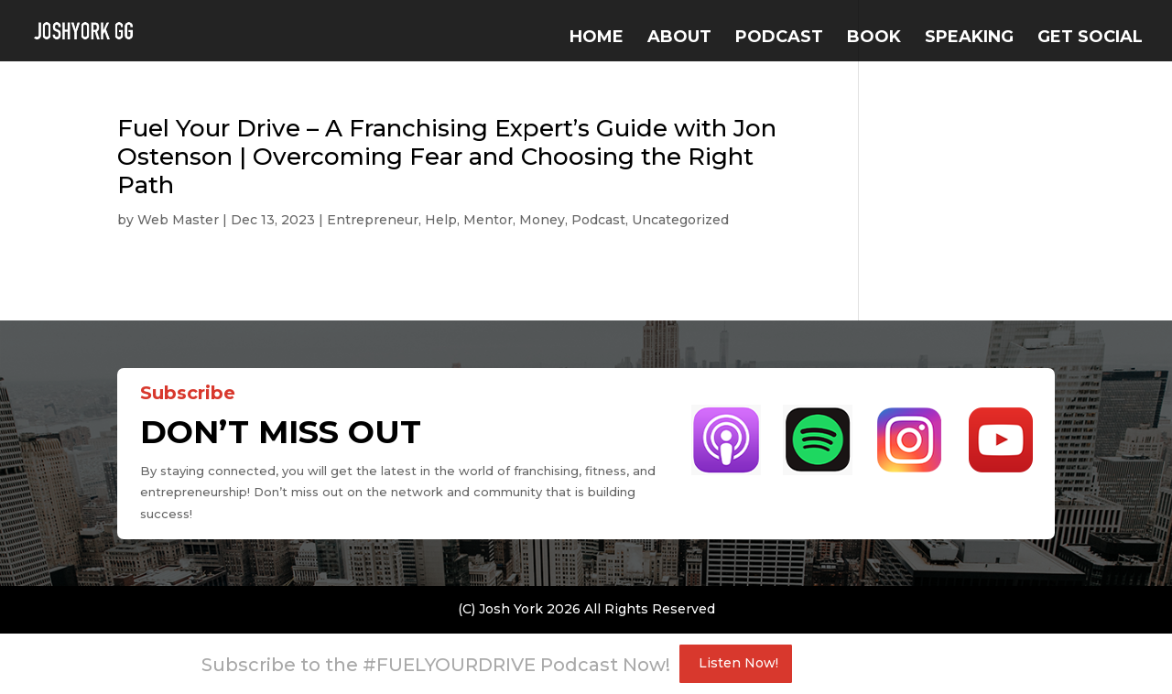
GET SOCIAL (1090, 38)
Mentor (488, 219)
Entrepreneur (372, 219)
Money (542, 219)
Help (441, 219)
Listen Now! (738, 663)
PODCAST (779, 38)
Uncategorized (680, 219)
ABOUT (679, 38)
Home (597, 38)
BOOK (874, 38)
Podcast (598, 219)
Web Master (178, 219)
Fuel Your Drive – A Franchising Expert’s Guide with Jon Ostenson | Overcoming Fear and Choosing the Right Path (446, 157)
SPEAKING (969, 38)
